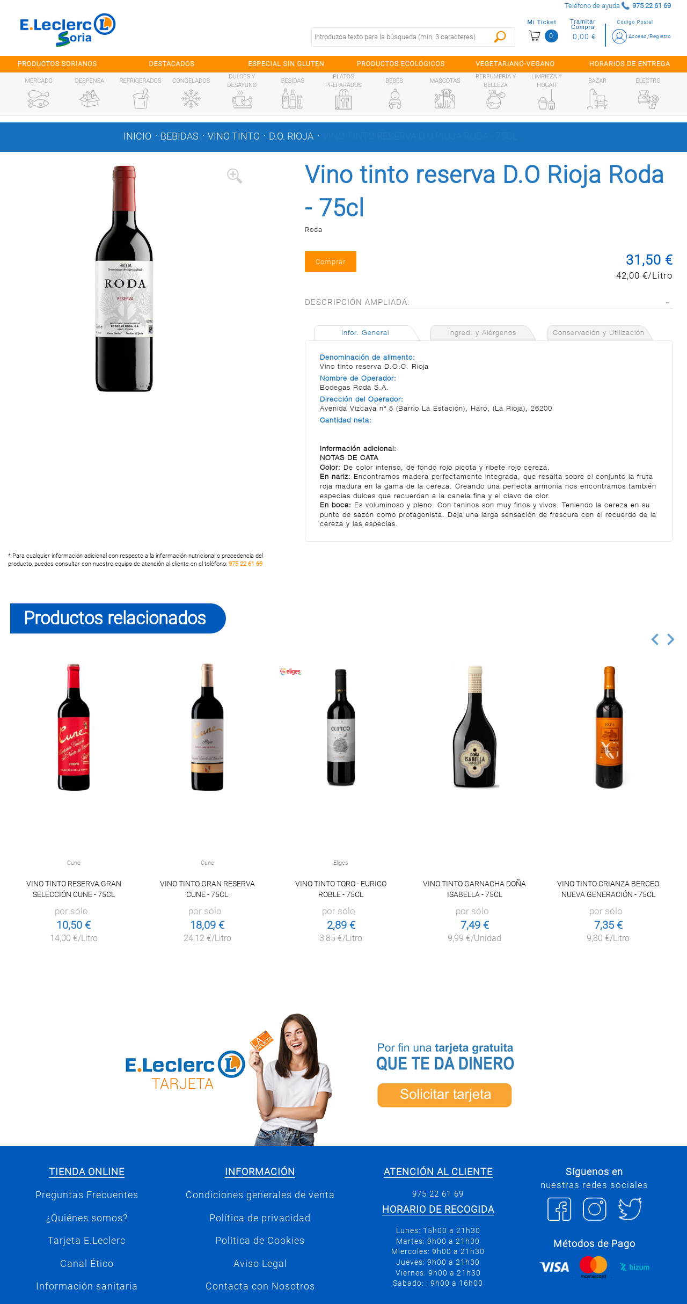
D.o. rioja (291, 136)
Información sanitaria (87, 1286)
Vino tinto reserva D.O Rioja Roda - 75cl (420, 136)
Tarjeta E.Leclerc (87, 1240)
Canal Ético (87, 1263)
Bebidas (179, 136)
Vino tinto (234, 136)
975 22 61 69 (245, 563)
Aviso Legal (260, 1263)
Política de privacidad (260, 1218)
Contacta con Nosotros (260, 1286)
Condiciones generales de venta (260, 1195)
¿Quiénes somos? (87, 1218)
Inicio (137, 136)
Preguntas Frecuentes (86, 1195)
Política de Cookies (260, 1240)
